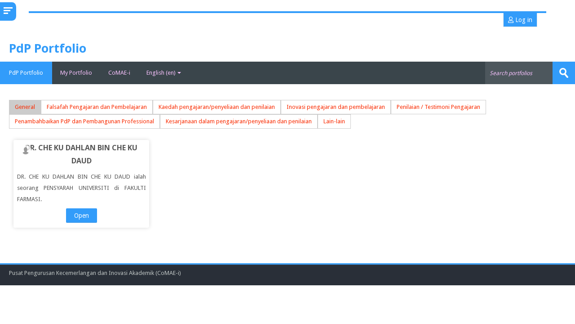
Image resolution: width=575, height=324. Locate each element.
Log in (520, 19)
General (25, 107)
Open (81, 215)
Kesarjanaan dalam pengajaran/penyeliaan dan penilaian (239, 121)
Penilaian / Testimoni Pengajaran (438, 107)
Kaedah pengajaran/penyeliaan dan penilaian (217, 107)
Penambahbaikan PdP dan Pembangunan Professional (84, 121)
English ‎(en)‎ (163, 72)
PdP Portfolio (26, 72)
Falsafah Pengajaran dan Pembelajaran (97, 107)
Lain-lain (334, 121)
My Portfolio (76, 72)
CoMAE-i (119, 72)
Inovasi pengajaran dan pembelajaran (336, 107)
